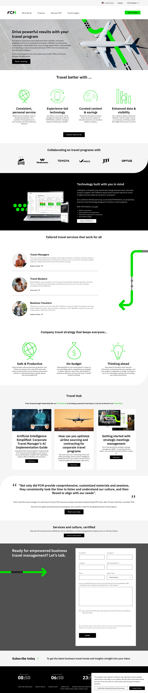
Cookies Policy (53, 686)
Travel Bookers (38, 278)
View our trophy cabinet (74, 535)
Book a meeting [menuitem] (132, 12)
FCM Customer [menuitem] (132, 3)
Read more (33, 461)
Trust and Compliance (25, 686)
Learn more (33, 290)
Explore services (35, 266)
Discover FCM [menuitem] (56, 13)
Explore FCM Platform (86, 221)
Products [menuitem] (41, 13)
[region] (119, 683)
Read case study (74, 512)
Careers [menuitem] (120, 3)
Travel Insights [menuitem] (73, 13)
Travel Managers (39, 254)
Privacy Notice (40, 686)
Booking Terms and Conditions (82, 686)
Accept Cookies (137, 688)
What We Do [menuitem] (27, 13)
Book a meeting (21, 61)
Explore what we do (74, 135)
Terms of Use (65, 686)
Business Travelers (41, 302)
